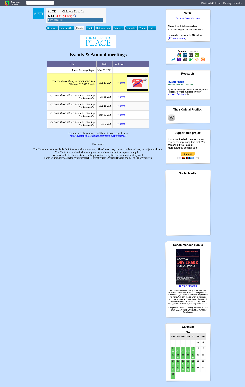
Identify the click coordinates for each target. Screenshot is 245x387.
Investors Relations (177, 94)
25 (178, 367)
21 (193, 361)
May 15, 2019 (105, 115)
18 (178, 361)
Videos (142, 28)
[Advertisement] (98, 184)
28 (193, 367)
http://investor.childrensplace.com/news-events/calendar (98, 135)
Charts (90, 28)
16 (203, 354)
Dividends (118, 28)
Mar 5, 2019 (106, 124)
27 (188, 367)
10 (173, 354)
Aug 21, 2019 (105, 106)
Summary (52, 28)
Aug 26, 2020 (105, 83)
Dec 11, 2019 (106, 97)
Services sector (55, 19)
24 (173, 367)
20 (188, 361)
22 (198, 361)
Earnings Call (66, 28)
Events (79, 28)
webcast (121, 82)
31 (173, 374)
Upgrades (131, 28)
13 (188, 354)
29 (198, 367)
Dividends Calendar (211, 3)
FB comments (177, 38)
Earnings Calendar (232, 3)
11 (178, 354)
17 (173, 361)
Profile (152, 28)
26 (183, 367)
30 (203, 367)
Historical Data (103, 28)
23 (203, 361)
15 (198, 354)
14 (193, 354)
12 (183, 354)
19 (183, 361)
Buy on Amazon (188, 286)
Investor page (176, 82)
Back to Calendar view (187, 18)
